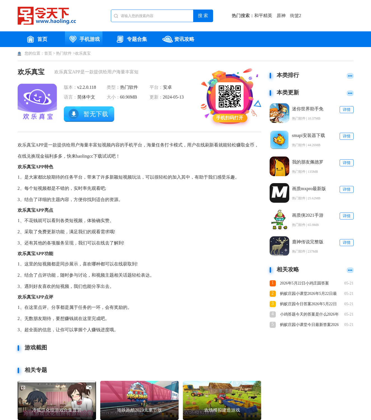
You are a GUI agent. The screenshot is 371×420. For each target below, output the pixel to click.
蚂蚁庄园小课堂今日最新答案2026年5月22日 (309, 325)
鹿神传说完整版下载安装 (307, 242)
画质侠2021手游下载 (307, 215)
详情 (347, 110)
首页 (36, 39)
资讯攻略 (178, 39)
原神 (281, 15)
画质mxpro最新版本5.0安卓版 (309, 189)
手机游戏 (84, 39)
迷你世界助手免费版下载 (307, 109)
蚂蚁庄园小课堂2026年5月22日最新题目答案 (308, 294)
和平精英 (263, 15)
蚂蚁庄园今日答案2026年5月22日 (308, 304)
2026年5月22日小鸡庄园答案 (304, 283)
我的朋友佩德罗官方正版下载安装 (307, 162)
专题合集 (131, 39)
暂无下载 (95, 114)
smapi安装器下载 (308, 135)
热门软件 (64, 53)
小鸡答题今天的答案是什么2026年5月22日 (309, 315)
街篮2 (295, 15)
